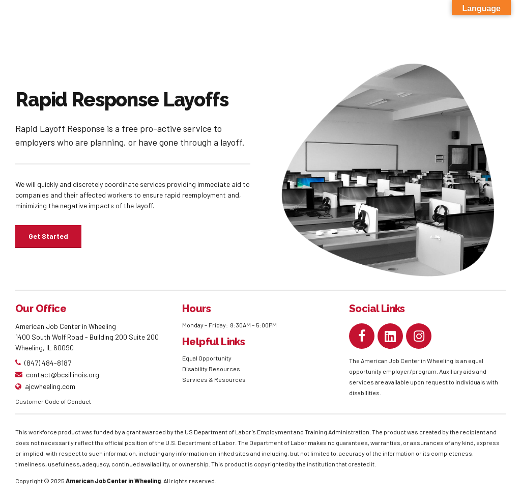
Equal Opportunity (207, 358)
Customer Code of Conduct (53, 401)
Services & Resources (214, 379)
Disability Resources (211, 368)
